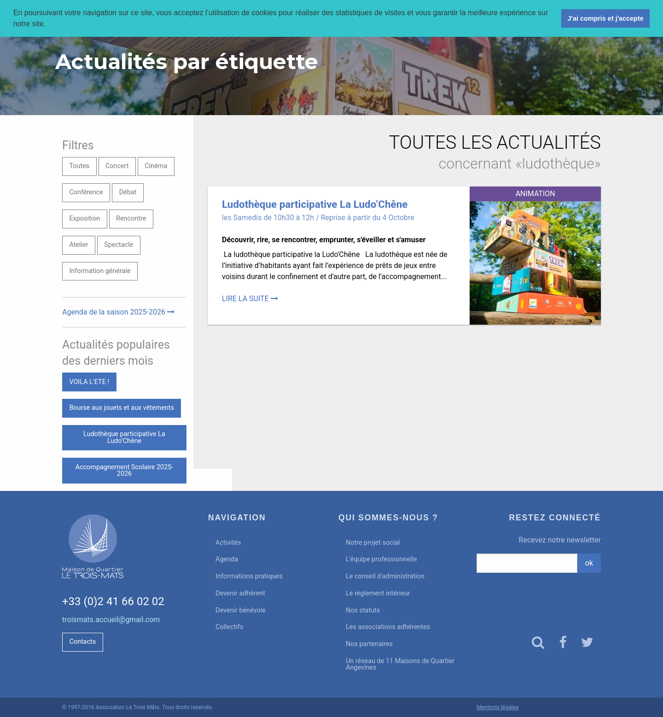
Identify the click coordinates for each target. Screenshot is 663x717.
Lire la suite (250, 298)
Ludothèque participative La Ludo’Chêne (124, 437)
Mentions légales (497, 707)
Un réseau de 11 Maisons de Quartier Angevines (400, 664)
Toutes (79, 166)
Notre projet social (373, 543)
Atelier (78, 245)
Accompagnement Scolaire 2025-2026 (125, 470)
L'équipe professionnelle (381, 559)
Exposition (84, 218)
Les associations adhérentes (388, 627)
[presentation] (539, 596)
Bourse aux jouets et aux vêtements (121, 408)
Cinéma (156, 166)
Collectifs (229, 627)
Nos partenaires (369, 644)
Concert (117, 166)
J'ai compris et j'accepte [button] (605, 18)
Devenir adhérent (240, 593)
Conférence (86, 192)
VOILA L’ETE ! (89, 382)
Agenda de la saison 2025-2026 (118, 312)
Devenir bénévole (240, 610)
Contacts (82, 642)
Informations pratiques (249, 576)
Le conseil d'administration (385, 576)
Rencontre (131, 218)
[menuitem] (266, 542)
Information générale (99, 271)
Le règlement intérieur (378, 593)
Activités (228, 543)
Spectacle (118, 245)
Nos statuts (363, 610)
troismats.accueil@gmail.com (111, 619)
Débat (128, 192)
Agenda (226, 559)
